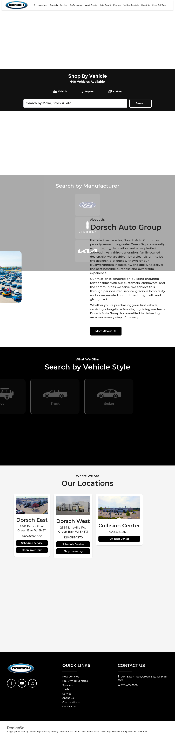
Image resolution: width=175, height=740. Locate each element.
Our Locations (70, 702)
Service (66, 693)
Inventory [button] (42, 7)
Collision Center (119, 538)
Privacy (54, 731)
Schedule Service (32, 543)
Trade (65, 689)
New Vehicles (70, 676)
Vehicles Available (87, 82)
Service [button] (63, 7)
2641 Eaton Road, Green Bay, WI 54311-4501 (142, 678)
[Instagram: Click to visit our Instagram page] (32, 683)
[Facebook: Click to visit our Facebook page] (11, 683)
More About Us (105, 331)
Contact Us (69, 706)
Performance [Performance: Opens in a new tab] (76, 7)
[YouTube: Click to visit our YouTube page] (22, 683)
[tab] (60, 91)
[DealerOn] (16, 727)
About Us (68, 698)
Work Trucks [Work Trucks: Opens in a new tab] (91, 7)
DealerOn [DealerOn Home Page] (34, 731)
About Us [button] (145, 7)
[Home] (34, 7)
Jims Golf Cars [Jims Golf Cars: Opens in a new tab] (159, 7)
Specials (54, 7)
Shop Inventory (32, 550)
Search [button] (140, 103)
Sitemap (44, 731)
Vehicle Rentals (131, 7)
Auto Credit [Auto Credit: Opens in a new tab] (105, 7)
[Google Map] (87, 609)
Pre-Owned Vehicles (75, 680)
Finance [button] (117, 7)
